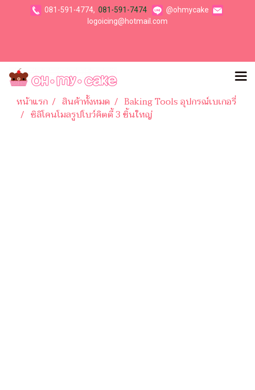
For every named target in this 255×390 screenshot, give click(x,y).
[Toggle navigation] (241, 77)
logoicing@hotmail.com (127, 21)
